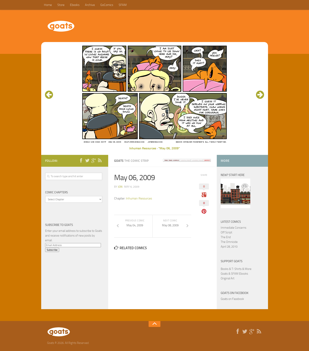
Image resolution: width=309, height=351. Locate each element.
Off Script (226, 232)
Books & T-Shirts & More (236, 269)
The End (226, 237)
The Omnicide (229, 242)
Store (60, 5)
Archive (90, 5)
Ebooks (74, 5)
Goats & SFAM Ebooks (234, 273)
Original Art (227, 278)
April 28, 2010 (229, 246)
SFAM (123, 5)
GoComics (106, 5)
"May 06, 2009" (169, 148)
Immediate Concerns (233, 227)
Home (48, 5)
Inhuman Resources (142, 148)
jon (120, 186)
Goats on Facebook (235, 293)
